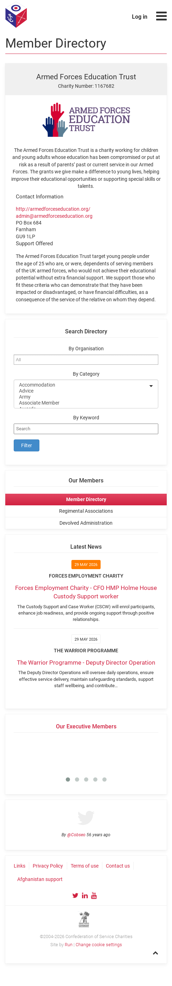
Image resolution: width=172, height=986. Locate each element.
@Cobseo (76, 834)
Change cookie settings (99, 944)
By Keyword (86, 418)
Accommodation (81, 385)
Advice (81, 391)
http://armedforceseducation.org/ (53, 209)
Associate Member (81, 403)
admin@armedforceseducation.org (54, 216)
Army (81, 397)
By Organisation (86, 349)
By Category (86, 374)
